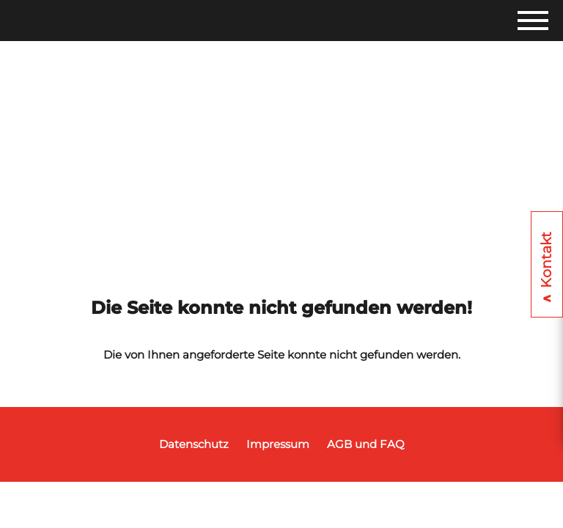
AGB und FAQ (366, 444)
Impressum (277, 444)
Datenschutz (194, 444)
